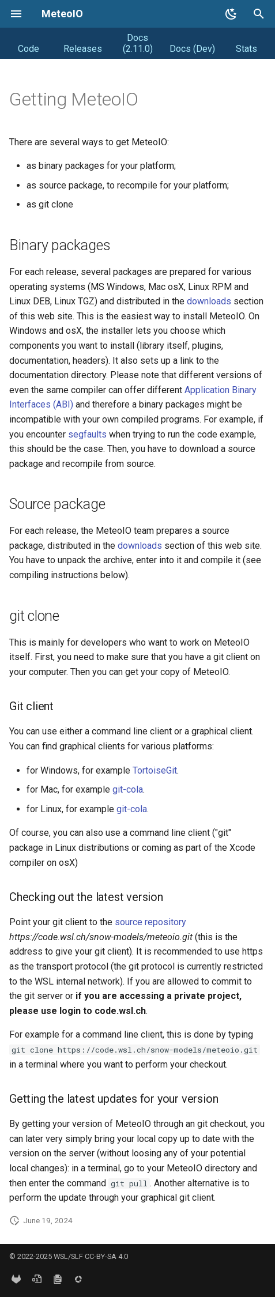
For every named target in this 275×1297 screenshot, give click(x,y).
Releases (82, 48)
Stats (246, 48)
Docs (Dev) (192, 48)
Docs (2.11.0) (138, 43)
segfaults (87, 434)
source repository (150, 922)
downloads (209, 301)
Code (28, 48)
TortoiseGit (155, 770)
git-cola (127, 789)
